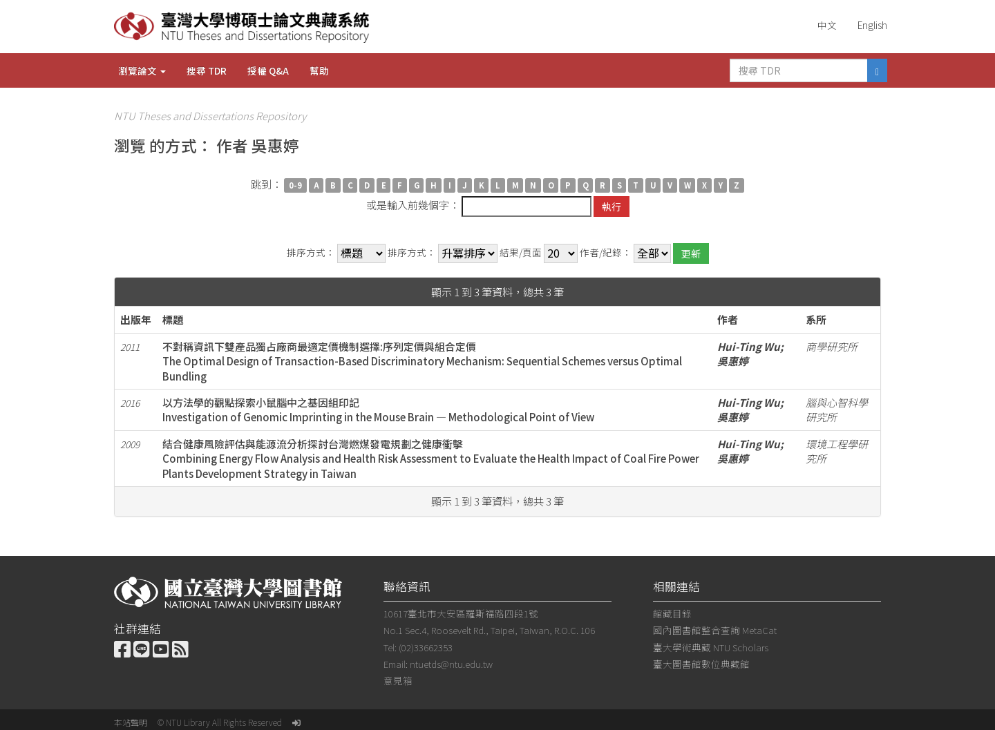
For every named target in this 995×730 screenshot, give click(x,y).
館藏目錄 (672, 613)
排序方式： (311, 252)
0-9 (295, 185)
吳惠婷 (732, 361)
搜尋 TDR (207, 70)
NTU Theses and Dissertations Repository (210, 115)
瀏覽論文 (142, 70)
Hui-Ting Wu (748, 346)
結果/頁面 (521, 252)
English (872, 25)
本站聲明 (130, 722)
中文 (827, 25)
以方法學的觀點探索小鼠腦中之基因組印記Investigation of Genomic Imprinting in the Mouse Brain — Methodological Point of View (378, 409)
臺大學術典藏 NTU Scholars (710, 647)
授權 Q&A (268, 70)
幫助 (319, 70)
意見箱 (398, 680)
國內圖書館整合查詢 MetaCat (715, 630)
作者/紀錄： (606, 252)
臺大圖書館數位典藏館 (701, 664)
